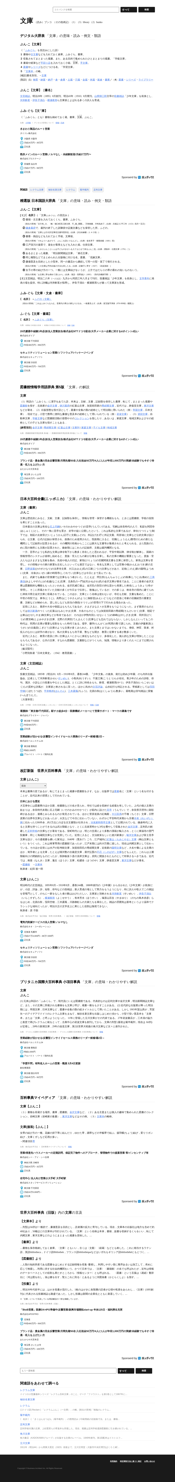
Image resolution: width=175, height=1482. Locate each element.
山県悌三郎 (100, 96)
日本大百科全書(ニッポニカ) (42, 499)
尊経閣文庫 (108, 405)
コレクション (82, 418)
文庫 (44, 75)
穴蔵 (77, 79)
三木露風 (73, 691)
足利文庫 (98, 190)
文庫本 (29, 71)
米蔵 (92, 79)
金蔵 (85, 79)
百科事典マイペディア (37, 1098)
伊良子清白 (38, 100)
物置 (35, 79)
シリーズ (36, 67)
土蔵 (70, 79)
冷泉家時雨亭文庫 (100, 822)
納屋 (42, 79)
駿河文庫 (131, 835)
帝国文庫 (138, 410)
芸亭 (109, 810)
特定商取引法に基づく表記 (130, 1461)
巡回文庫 (143, 414)
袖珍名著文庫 (54, 190)
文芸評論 (98, 686)
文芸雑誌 (25, 96)
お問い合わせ (149, 1461)
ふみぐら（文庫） (44, 319)
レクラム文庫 (36, 190)
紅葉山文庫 (64, 427)
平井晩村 (49, 691)
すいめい (63, 678)
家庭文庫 (86, 427)
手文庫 (84, 63)
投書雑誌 (119, 96)
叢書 (25, 67)
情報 (57, 123)
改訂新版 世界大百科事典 (40, 771)
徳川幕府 (65, 405)
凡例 (62, 123)
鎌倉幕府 (31, 228)
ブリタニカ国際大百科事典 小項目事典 (50, 982)
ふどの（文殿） (43, 299)
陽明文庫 (117, 847)
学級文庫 (37, 418)
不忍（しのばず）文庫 (109, 852)
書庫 (107, 79)
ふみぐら (30, 50)
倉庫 (62, 79)
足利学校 (32, 831)
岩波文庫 (122, 414)
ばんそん (60, 691)
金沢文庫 (52, 405)
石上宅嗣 (55, 526)
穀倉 (99, 79)
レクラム (70, 190)
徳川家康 (32, 611)
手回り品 (45, 63)
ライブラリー (145, 79)
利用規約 (113, 1461)
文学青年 (144, 278)
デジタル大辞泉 (32, 36)
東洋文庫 (149, 405)
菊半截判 (84, 190)
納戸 (50, 79)
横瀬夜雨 (52, 100)
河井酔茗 (25, 100)
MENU (23, 3)
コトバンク (33, 9)
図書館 (24, 405)
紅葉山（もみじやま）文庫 (121, 839)
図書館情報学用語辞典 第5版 (42, 387)
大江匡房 (117, 814)
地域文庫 (112, 427)
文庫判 (76, 427)
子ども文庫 (99, 427)
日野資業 (30, 568)
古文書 (34, 54)
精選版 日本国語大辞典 (37, 201)
